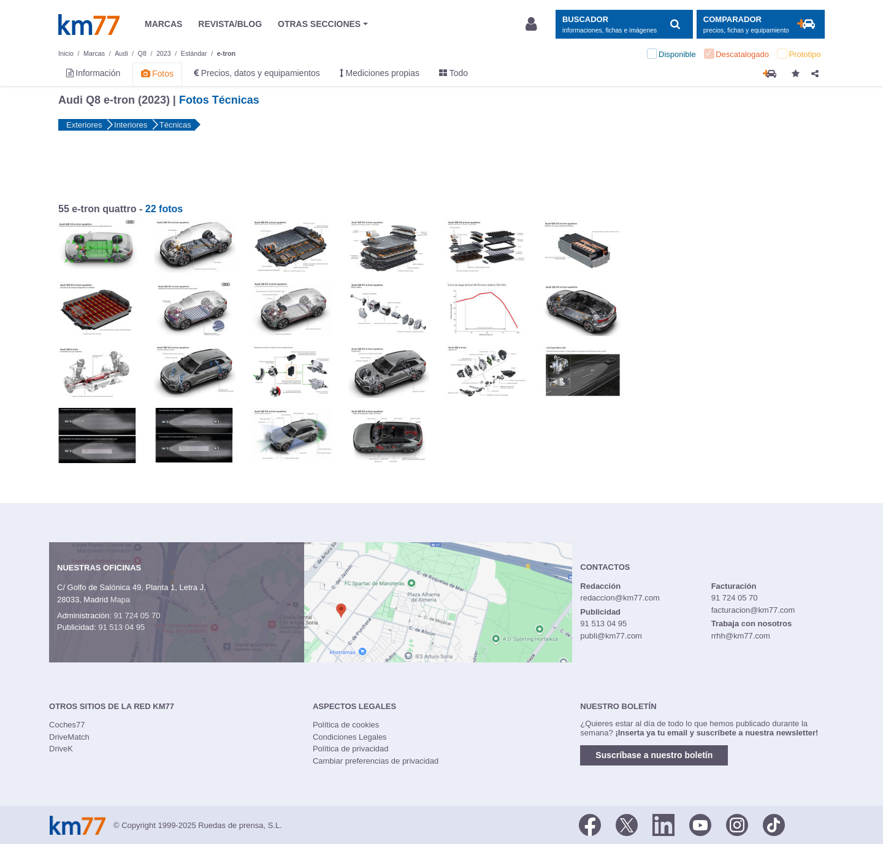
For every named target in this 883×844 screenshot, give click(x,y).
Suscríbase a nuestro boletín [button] (654, 755)
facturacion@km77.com (753, 610)
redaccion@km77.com (620, 597)
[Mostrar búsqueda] (624, 24)
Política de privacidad (351, 748)
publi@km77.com (611, 635)
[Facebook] (590, 824)
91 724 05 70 (136, 615)
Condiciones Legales (350, 737)
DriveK (61, 748)
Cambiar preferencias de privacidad (375, 760)
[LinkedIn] (663, 824)
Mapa (120, 599)
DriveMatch (69, 737)
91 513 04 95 (121, 627)
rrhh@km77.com (740, 635)
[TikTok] (774, 824)
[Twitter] (627, 824)
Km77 (89, 24)
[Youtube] (700, 824)
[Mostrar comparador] (761, 24)
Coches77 (67, 724)
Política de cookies (346, 724)
